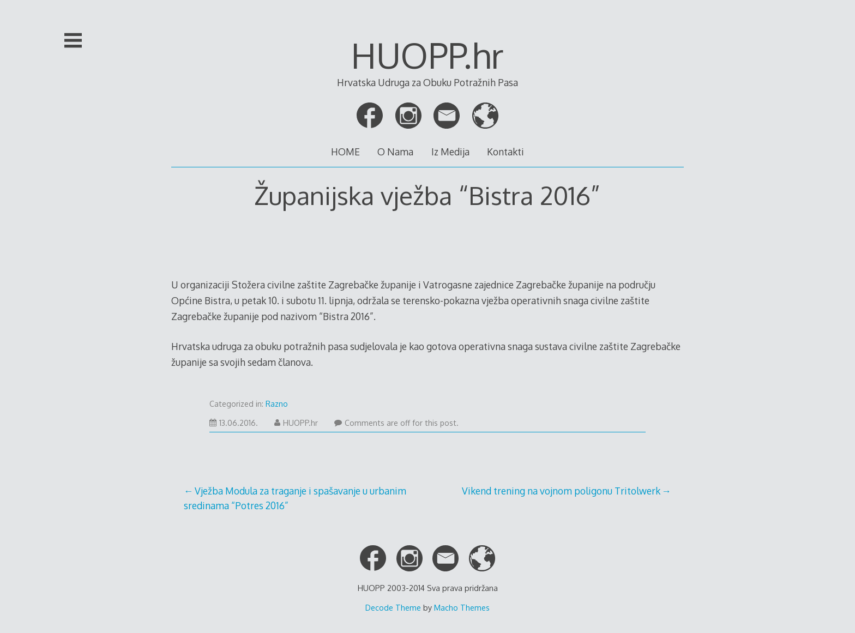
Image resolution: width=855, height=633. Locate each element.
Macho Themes (462, 607)
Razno (277, 403)
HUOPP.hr (427, 55)
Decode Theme (393, 607)
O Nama (395, 152)
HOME (345, 152)
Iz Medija (450, 152)
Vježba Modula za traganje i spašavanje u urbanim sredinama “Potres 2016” (295, 498)
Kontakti (505, 152)
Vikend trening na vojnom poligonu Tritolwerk (561, 491)
